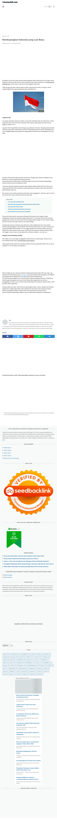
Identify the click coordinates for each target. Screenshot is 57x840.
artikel (6, 654)
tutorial (40, 674)
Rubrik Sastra (7, 450)
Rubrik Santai (7, 455)
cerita (19, 674)
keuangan (21, 665)
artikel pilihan (30, 662)
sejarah (6, 659)
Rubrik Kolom (7, 447)
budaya (6, 665)
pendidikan (48, 662)
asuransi (40, 668)
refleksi (12, 671)
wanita (25, 674)
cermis (5, 674)
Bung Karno (24, 274)
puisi (47, 668)
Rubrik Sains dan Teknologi (11, 458)
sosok (22, 657)
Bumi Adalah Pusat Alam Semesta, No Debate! (19, 211)
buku (46, 671)
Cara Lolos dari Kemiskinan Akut (16, 202)
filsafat (30, 657)
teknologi (6, 657)
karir (5, 668)
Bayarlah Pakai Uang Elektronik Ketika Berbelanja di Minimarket (24, 204)
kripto (12, 674)
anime (5, 671)
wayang (33, 674)
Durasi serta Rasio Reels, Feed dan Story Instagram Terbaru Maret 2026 (24, 556)
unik (19, 671)
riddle (50, 665)
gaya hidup (13, 668)
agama (15, 657)
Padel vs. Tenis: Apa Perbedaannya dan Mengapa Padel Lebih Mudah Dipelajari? (26, 561)
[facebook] (7, 336)
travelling (20, 662)
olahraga (46, 657)
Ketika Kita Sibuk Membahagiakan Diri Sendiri (19, 209)
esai (33, 654)
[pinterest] (28, 336)
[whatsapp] (39, 336)
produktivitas (21, 659)
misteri (39, 662)
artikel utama (15, 654)
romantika (31, 668)
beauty (25, 671)
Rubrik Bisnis (7, 453)
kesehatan (45, 659)
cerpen (43, 665)
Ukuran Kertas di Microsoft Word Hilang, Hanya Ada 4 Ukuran (21, 558)
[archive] (7, 645)
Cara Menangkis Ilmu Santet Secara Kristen (28, 760)
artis (37, 659)
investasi (33, 671)
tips (13, 662)
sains (13, 665)
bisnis (40, 654)
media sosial (23, 668)
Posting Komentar (16, 43)
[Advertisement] (28, 22)
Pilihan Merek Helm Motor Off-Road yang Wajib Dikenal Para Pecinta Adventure (26, 566)
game (30, 659)
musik (40, 671)
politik (47, 654)
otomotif (38, 657)
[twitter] (18, 336)
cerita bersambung (33, 665)
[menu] (4, 6)
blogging (26, 654)
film (13, 659)
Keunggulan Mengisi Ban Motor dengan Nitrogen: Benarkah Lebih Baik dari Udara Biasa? (29, 564)
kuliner (6, 662)
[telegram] (49, 336)
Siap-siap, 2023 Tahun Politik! (15, 206)
